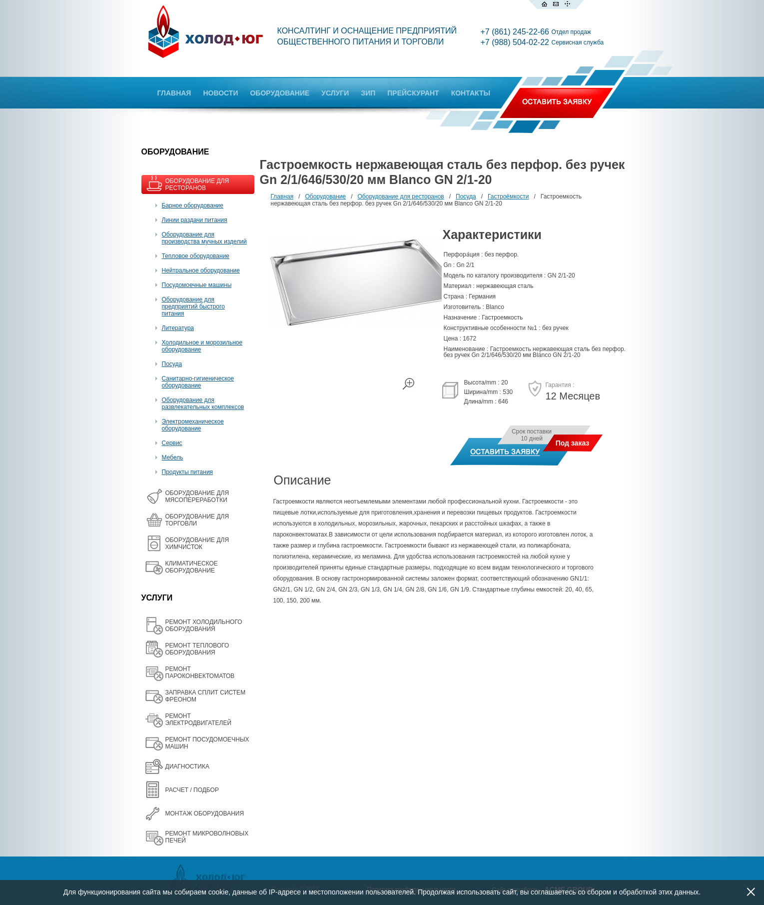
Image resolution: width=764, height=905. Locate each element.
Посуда (172, 364)
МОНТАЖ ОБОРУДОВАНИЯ (204, 813)
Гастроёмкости (508, 196)
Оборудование (325, 196)
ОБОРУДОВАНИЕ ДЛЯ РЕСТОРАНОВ (197, 185)
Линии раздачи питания (194, 220)
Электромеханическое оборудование (193, 425)
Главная (282, 196)
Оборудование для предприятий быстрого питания (193, 306)
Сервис (172, 443)
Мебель (172, 457)
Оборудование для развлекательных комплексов (203, 403)
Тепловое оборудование (196, 256)
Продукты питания (187, 472)
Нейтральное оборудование (201, 270)
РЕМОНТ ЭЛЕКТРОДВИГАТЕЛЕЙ (198, 719)
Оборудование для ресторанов (401, 196)
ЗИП (368, 93)
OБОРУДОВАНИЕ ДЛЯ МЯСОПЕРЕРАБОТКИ (197, 497)
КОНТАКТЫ (470, 93)
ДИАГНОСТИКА (187, 766)
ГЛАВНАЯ (174, 93)
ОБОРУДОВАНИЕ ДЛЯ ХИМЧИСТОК (197, 543)
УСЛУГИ (335, 93)
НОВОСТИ (220, 93)
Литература (178, 328)
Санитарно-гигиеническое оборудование (198, 382)
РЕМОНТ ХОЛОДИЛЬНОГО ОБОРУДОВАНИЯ (203, 625)
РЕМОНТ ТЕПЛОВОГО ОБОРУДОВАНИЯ (197, 649)
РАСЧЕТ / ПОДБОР (192, 790)
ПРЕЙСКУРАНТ (413, 93)
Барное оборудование (193, 205)
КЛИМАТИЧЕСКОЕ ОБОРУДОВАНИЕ (191, 567)
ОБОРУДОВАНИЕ (279, 93)
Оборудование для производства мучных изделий (204, 238)
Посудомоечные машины (197, 285)
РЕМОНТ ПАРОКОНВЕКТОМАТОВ (200, 673)
